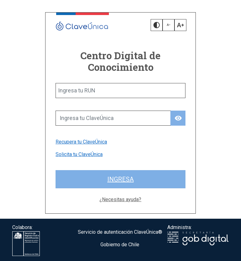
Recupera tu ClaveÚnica (81, 142)
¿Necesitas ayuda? (120, 199)
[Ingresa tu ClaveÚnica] (113, 118)
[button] (157, 25)
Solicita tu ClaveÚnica (79, 154)
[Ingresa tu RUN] (120, 90)
